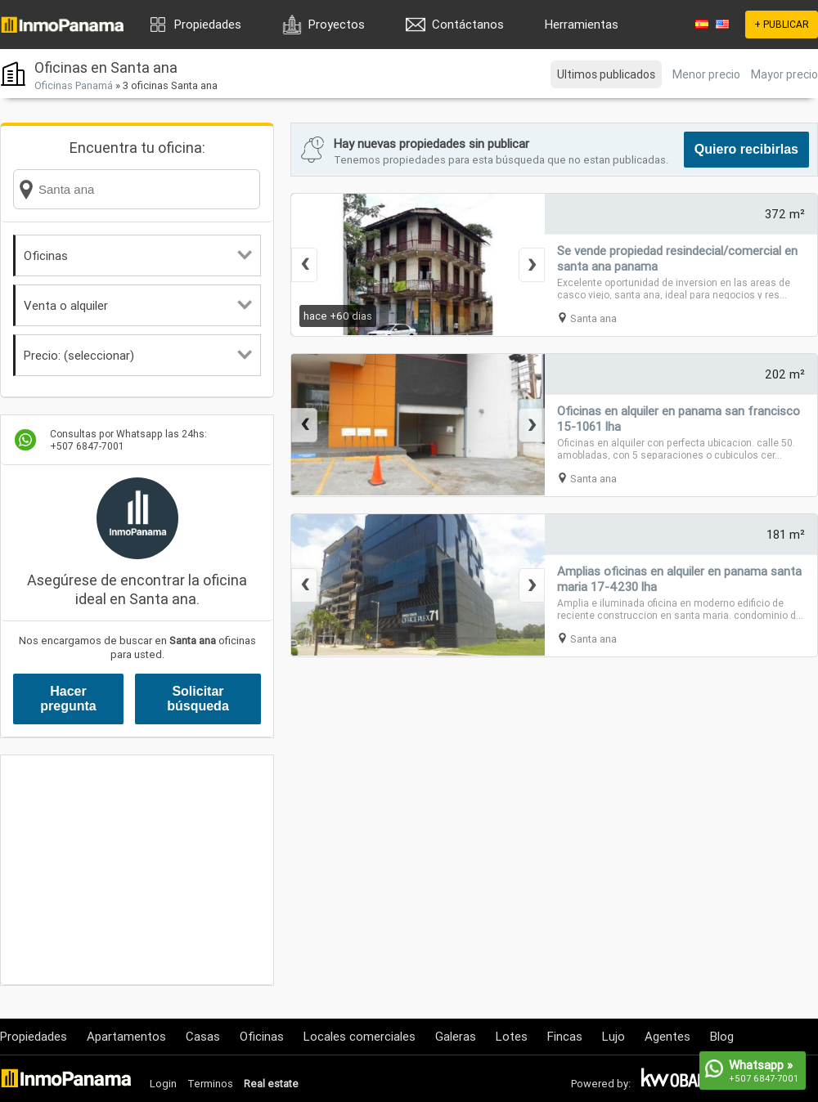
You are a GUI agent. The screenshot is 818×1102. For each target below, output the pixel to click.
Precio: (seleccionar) (138, 355)
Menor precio (706, 74)
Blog (722, 1036)
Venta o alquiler (138, 305)
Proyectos (336, 24)
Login (163, 1084)
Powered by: (601, 1084)
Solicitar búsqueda (198, 698)
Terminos (210, 1084)
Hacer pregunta (68, 698)
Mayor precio (784, 74)
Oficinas (138, 255)
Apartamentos (126, 1036)
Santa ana (593, 318)
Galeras (455, 1036)
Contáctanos (468, 24)
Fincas (564, 1036)
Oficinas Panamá (73, 85)
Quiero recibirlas (746, 149)
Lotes (512, 1036)
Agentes (667, 1036)
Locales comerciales (359, 1036)
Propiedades (207, 24)
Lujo (613, 1036)
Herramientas (581, 24)
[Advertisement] (137, 870)
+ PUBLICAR (781, 24)
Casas (203, 1036)
